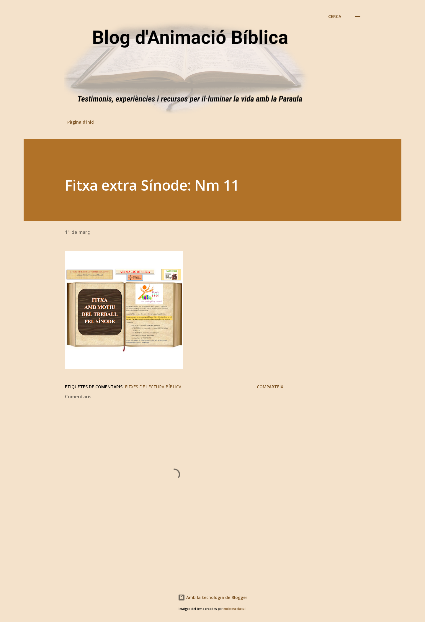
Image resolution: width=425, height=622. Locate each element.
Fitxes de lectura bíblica (153, 386)
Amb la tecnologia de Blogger (212, 597)
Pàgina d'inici (80, 122)
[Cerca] (334, 16)
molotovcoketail (234, 609)
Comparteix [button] (270, 386)
